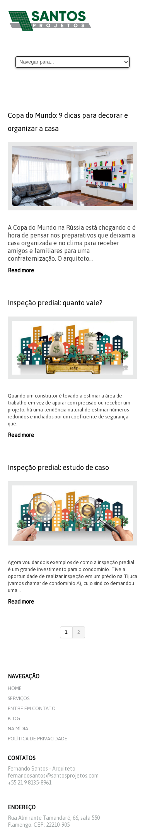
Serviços (18, 698)
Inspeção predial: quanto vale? (55, 303)
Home (15, 688)
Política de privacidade (37, 739)
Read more (21, 270)
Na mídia (18, 728)
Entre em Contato (32, 708)
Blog (14, 718)
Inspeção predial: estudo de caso (58, 467)
